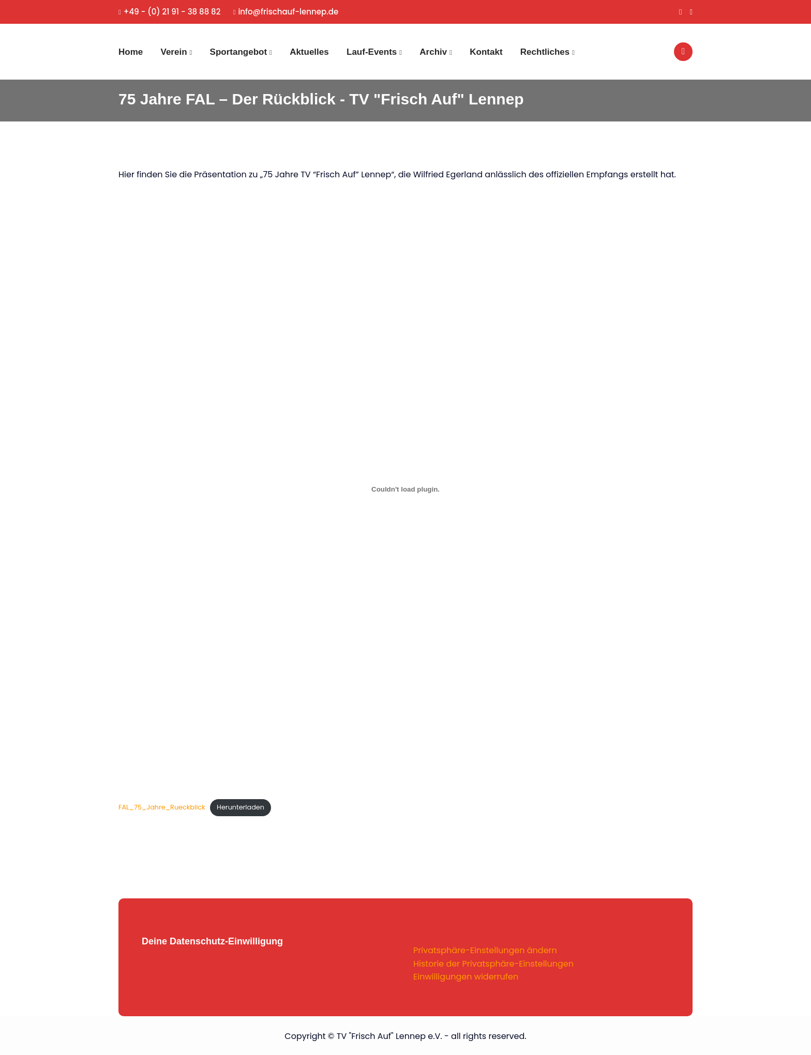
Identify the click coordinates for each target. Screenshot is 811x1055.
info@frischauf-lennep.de (286, 11)
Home (130, 52)
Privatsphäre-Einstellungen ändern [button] (485, 950)
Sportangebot (238, 52)
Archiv (433, 52)
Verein (174, 52)
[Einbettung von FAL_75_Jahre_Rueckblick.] (405, 489)
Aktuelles (309, 52)
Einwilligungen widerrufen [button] (465, 977)
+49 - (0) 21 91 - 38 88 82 (169, 11)
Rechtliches (544, 52)
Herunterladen (240, 807)
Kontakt (486, 52)
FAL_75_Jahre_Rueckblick (161, 807)
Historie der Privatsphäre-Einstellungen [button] (493, 964)
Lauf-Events (372, 52)
